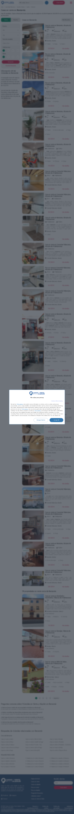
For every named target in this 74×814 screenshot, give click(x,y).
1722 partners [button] (20, 404)
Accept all (56, 420)
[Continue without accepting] (56, 401)
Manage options (41, 420)
